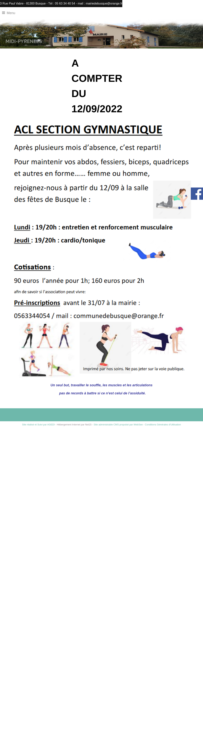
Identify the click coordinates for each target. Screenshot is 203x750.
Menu (11, 13)
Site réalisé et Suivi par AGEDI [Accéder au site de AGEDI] (38, 424)
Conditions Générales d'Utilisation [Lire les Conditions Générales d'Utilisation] (163, 424)
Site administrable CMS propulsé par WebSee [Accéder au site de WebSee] (118, 424)
